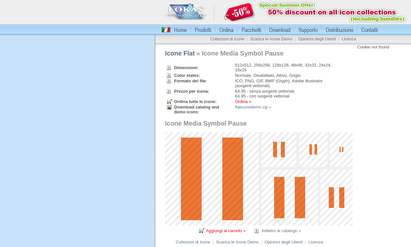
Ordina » (243, 101)
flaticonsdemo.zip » (253, 107)
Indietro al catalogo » (281, 230)
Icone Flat (180, 53)
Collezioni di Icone (227, 38)
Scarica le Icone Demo (271, 38)
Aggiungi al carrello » (226, 230)
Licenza (349, 38)
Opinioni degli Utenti (317, 38)
